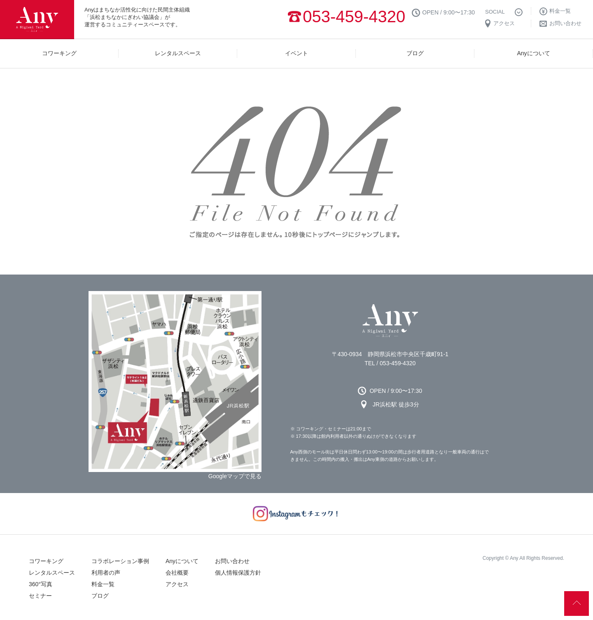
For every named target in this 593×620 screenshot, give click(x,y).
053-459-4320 (354, 16)
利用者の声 (105, 572)
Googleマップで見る (234, 476)
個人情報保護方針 (238, 572)
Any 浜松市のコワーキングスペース (390, 320)
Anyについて (182, 561)
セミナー (40, 595)
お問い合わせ (232, 561)
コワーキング (46, 561)
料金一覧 (102, 584)
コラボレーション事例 (120, 561)
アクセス (177, 584)
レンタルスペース (52, 572)
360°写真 (40, 584)
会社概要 (177, 572)
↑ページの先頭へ (576, 603)
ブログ (100, 595)
